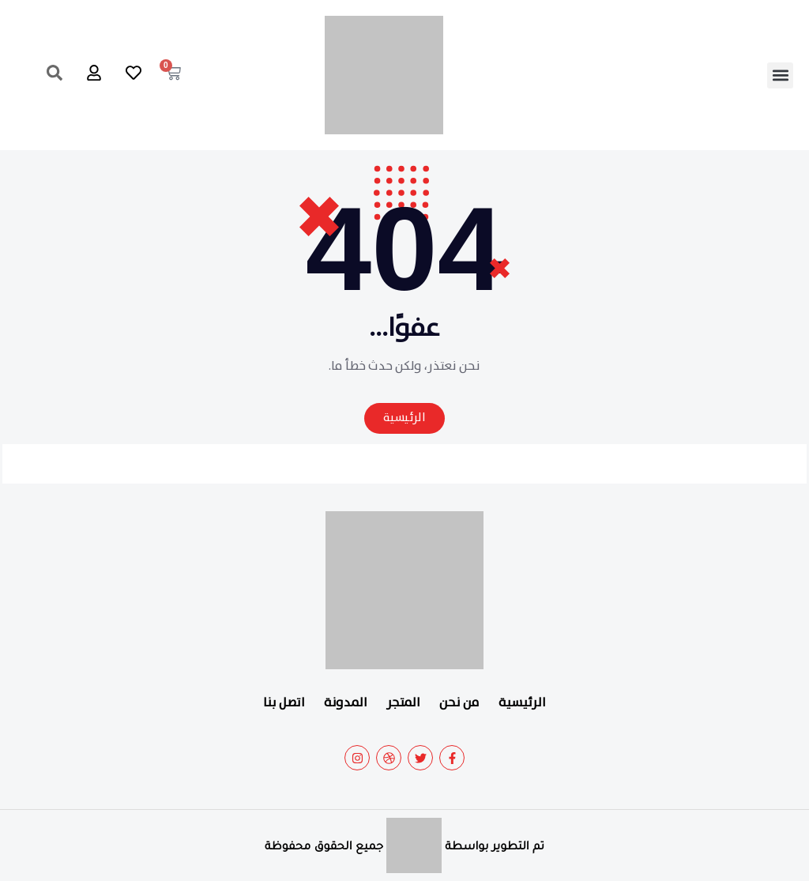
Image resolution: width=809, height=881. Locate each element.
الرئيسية (522, 703)
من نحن (459, 703)
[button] (780, 75)
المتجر (403, 703)
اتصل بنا (284, 703)
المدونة (345, 703)
